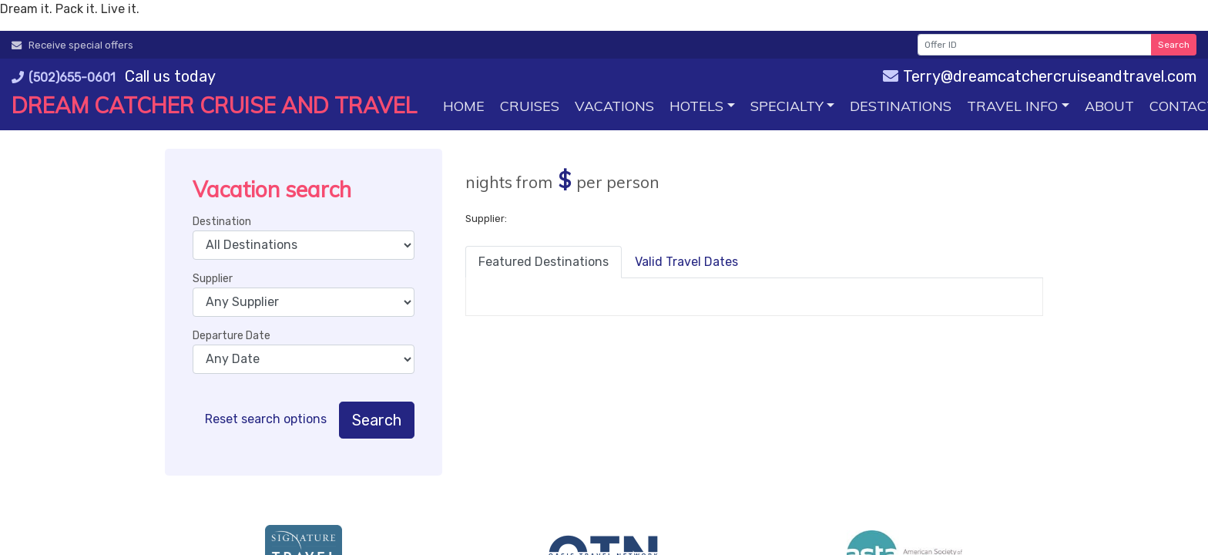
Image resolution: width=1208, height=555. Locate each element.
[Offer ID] (1035, 45)
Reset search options (266, 419)
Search (1174, 44)
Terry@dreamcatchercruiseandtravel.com (1039, 76)
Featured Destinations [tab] (543, 261)
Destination (222, 221)
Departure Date (231, 335)
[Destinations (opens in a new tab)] (900, 106)
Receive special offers (72, 45)
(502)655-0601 (64, 77)
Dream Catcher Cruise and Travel (214, 105)
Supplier (213, 278)
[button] (702, 106)
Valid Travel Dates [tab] (686, 261)
